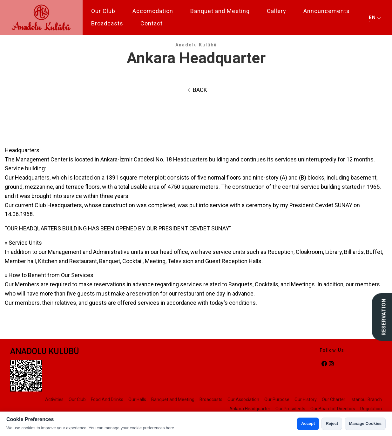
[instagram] (331, 364)
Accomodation (152, 11)
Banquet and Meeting (220, 11)
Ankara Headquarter (249, 408)
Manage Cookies (365, 423)
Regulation (371, 408)
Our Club (103, 11)
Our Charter (333, 399)
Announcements (326, 11)
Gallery (276, 11)
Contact (151, 23)
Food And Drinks (107, 399)
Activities (54, 399)
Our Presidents (290, 408)
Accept (308, 423)
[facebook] (324, 364)
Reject (332, 423)
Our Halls (137, 399)
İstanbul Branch (366, 399)
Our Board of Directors (332, 408)
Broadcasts (107, 23)
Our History (305, 399)
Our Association (243, 399)
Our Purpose (276, 399)
